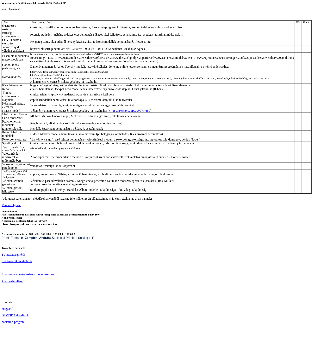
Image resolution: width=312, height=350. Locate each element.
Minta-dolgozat (11, 205)
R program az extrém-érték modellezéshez (28, 274)
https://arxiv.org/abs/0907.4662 (129, 110)
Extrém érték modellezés (17, 261)
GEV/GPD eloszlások (15, 315)
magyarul (7, 308)
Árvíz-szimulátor (12, 281)
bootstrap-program (13, 322)
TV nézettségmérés (15, 254)
